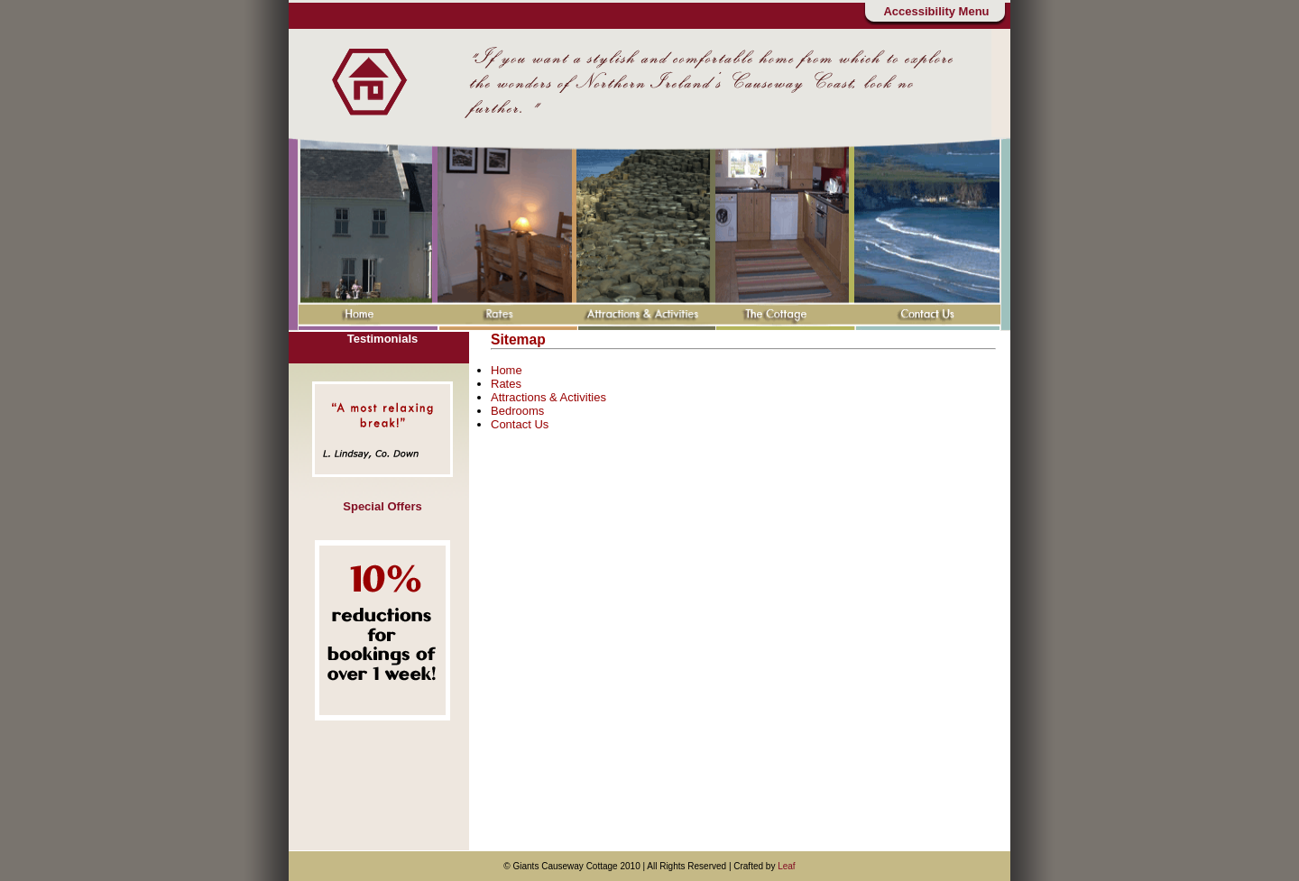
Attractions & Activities (548, 397)
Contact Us (519, 424)
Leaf (786, 866)
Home (506, 370)
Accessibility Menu (936, 11)
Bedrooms (517, 411)
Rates (506, 383)
